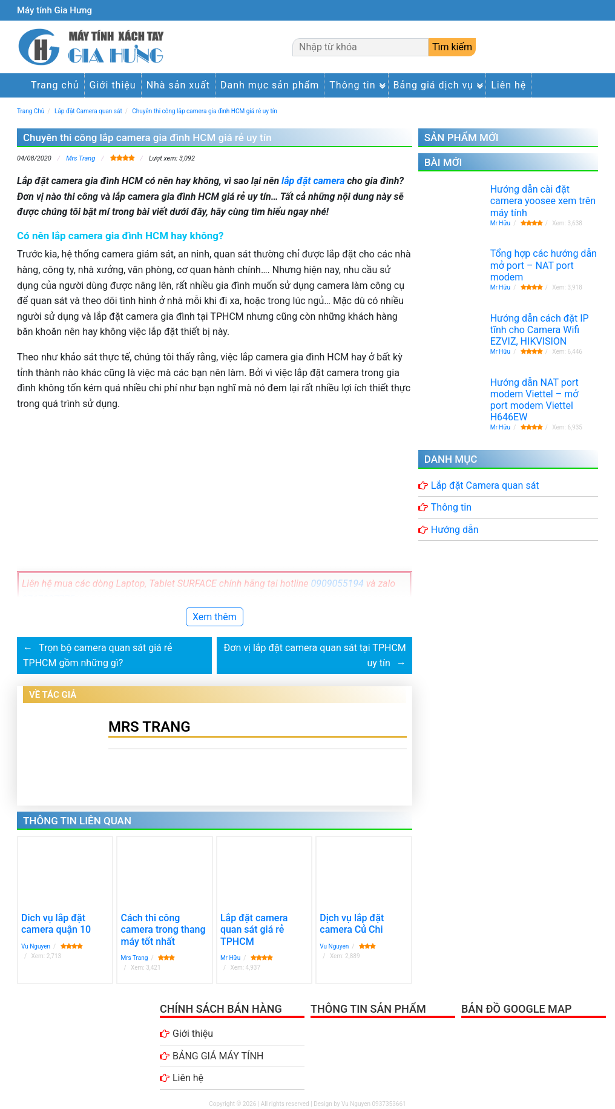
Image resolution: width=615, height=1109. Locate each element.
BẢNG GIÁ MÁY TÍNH (218, 1056)
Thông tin (352, 85)
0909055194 (337, 583)
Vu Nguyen (35, 946)
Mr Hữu (230, 958)
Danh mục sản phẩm (269, 85)
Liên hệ (508, 85)
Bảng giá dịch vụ (433, 85)
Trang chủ (55, 85)
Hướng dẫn (455, 529)
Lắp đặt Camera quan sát (485, 485)
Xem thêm (214, 617)
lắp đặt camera (312, 181)
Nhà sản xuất (178, 85)
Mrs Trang (80, 158)
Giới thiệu (113, 85)
